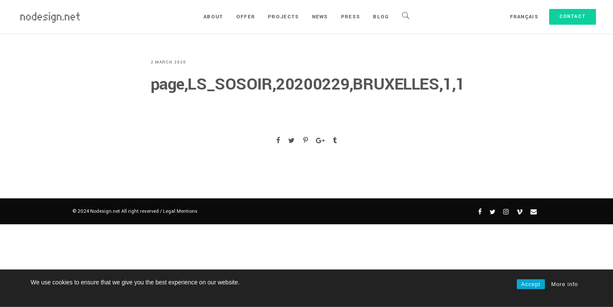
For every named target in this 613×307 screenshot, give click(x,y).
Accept (531, 284)
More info (564, 284)
